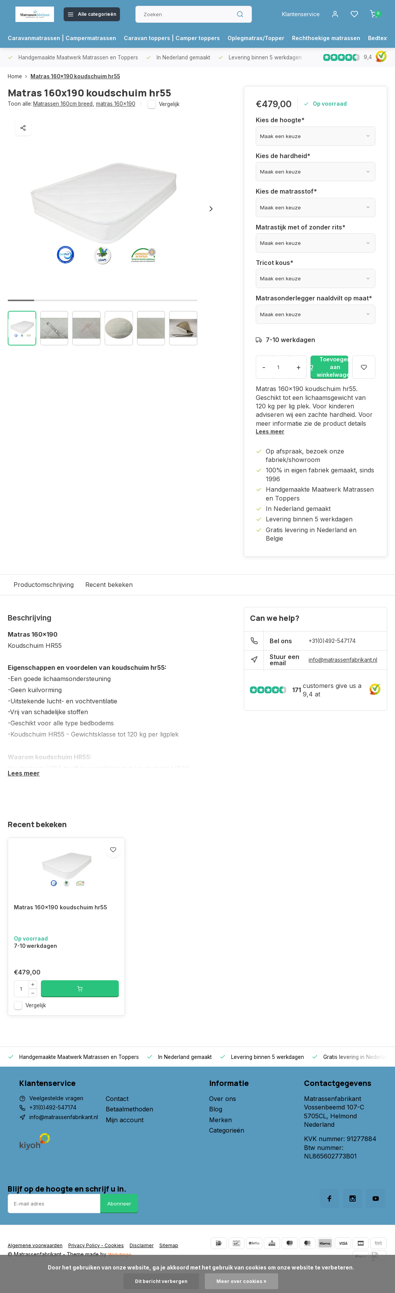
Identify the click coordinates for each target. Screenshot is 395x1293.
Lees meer (272, 432)
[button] (211, 208)
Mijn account (135, 1138)
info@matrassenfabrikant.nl (340, 661)
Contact (127, 1117)
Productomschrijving (44, 585)
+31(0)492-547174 (336, 642)
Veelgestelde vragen (58, 1117)
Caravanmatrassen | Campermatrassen (68, 38)
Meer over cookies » (244, 1281)
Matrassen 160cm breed (63, 104)
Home (19, 76)
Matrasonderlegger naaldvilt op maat (314, 298)
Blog (215, 1127)
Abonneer (119, 1222)
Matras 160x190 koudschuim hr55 (75, 76)
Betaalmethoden (139, 1127)
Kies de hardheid (283, 156)
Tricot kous (275, 262)
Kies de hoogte (280, 120)
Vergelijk (169, 104)
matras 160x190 (115, 104)
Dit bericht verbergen (159, 1281)
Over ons (222, 1117)
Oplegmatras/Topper (284, 38)
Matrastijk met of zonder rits (301, 227)
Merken (220, 1138)
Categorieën (226, 1149)
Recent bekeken (109, 585)
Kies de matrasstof (286, 191)
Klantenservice (295, 14)
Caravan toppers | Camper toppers (190, 38)
